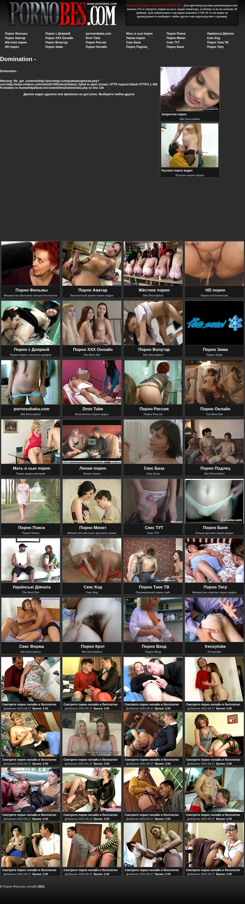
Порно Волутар (56, 42)
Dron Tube (93, 38)
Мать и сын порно (139, 33)
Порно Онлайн (96, 47)
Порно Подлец (136, 47)
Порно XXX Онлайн (59, 38)
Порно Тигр (215, 47)
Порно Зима (54, 47)
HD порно (12, 47)
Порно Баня (175, 47)
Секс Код (213, 38)
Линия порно (135, 38)
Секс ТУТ (173, 42)
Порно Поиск (176, 33)
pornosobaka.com (98, 33)
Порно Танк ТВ (218, 42)
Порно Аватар (15, 38)
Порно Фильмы (16, 33)
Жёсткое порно (16, 42)
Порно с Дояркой (57, 33)
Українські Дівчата (220, 33)
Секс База (133, 42)
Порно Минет (176, 38)
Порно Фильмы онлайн (20, 886)
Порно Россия (96, 42)
